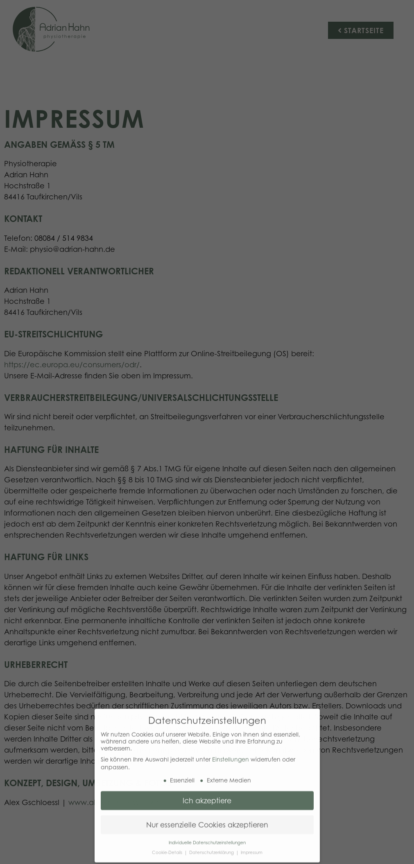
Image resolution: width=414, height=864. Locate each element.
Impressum (251, 849)
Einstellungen (230, 756)
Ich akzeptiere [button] (207, 797)
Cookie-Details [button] (167, 849)
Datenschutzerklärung (212, 849)
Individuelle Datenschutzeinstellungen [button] (207, 839)
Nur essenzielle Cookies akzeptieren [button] (207, 821)
